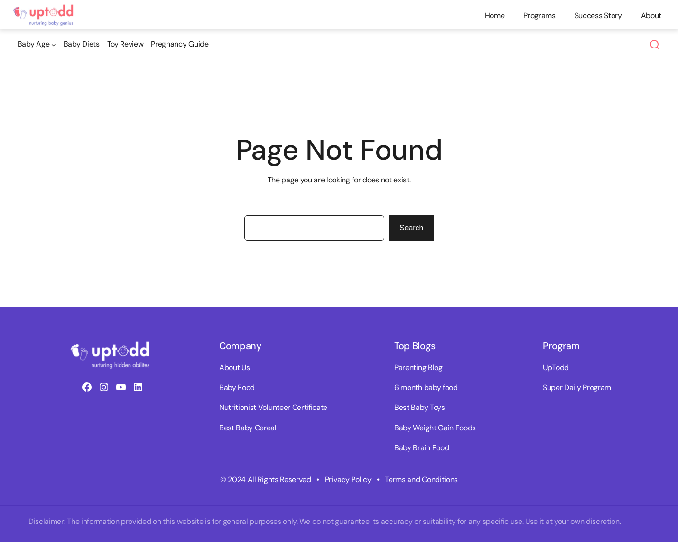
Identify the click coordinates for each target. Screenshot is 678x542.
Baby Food (237, 387)
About (651, 15)
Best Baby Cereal (248, 428)
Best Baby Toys (419, 407)
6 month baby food (426, 387)
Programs (539, 15)
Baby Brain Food (421, 448)
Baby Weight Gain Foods (435, 428)
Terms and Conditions (421, 480)
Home (495, 15)
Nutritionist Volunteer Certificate (273, 407)
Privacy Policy (348, 480)
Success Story (598, 15)
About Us (234, 367)
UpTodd (556, 367)
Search (411, 228)
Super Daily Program (577, 387)
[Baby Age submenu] (37, 44)
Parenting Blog (418, 367)
